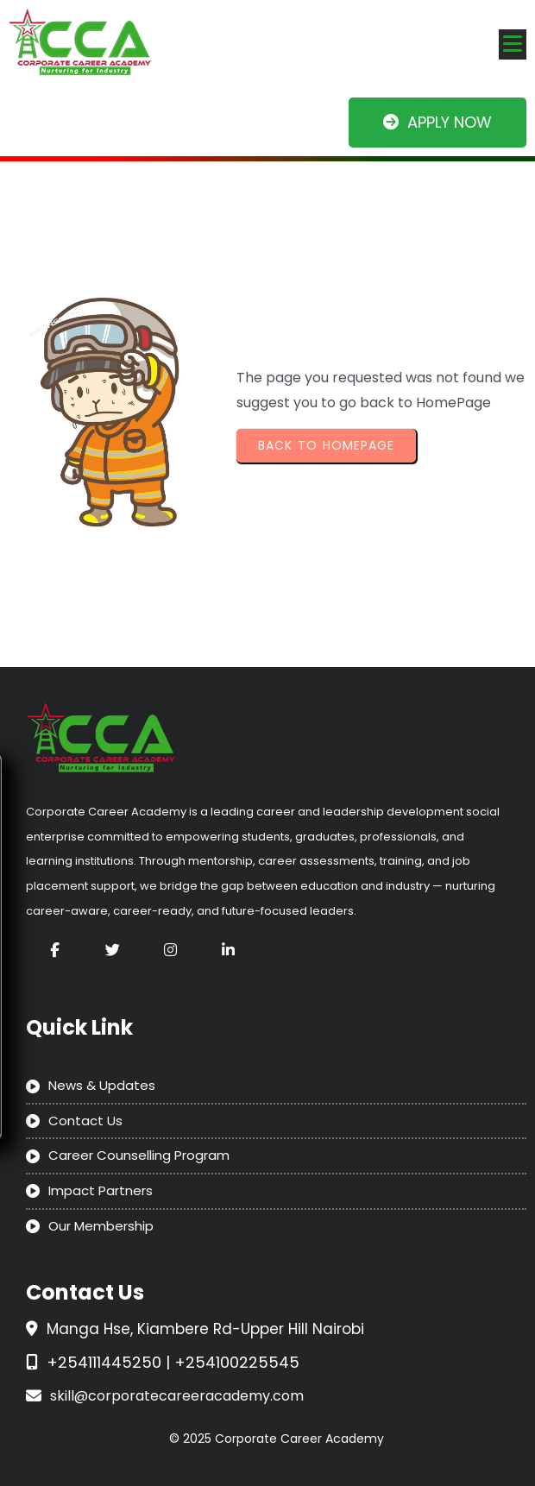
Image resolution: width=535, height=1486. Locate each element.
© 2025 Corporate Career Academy (276, 1438)
